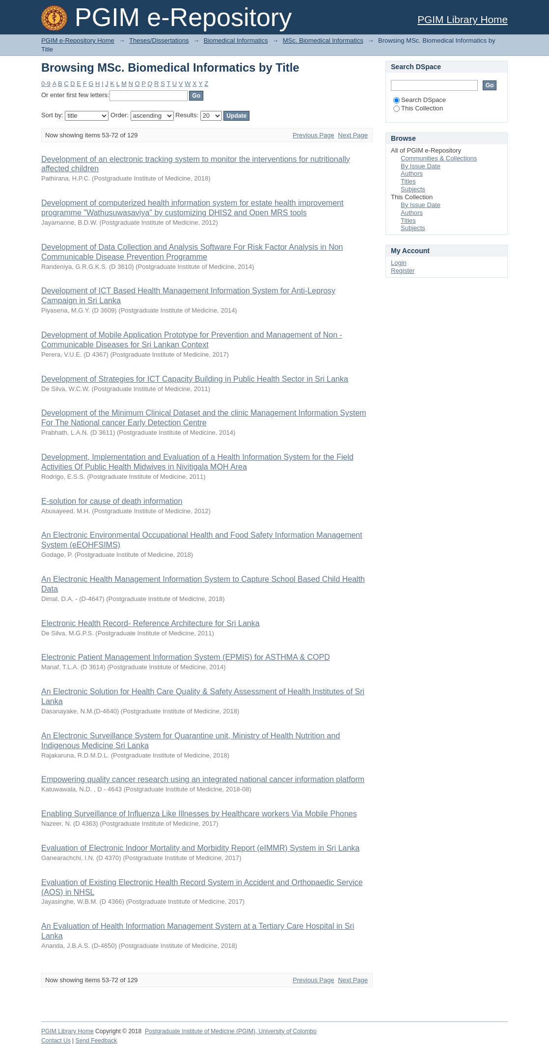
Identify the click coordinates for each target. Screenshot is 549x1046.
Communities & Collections (439, 158)
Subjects (413, 189)
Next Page (353, 135)
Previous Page (313, 135)
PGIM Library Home (462, 19)
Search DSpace (419, 100)
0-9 (46, 83)
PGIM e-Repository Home (77, 40)
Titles (408, 181)
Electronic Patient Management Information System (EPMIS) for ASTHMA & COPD (185, 657)
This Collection (418, 108)
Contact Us (56, 1040)
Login (399, 262)
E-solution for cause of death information (111, 501)
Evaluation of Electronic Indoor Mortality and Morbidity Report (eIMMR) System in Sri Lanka (200, 848)
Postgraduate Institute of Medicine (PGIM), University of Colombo (231, 1031)
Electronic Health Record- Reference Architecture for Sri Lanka (150, 623)
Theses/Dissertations (159, 40)
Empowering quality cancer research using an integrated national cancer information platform (202, 779)
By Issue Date (420, 166)
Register (402, 270)
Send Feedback (96, 1040)
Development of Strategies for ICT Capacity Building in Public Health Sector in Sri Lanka (194, 379)
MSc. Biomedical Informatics (323, 40)
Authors (412, 173)
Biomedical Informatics (236, 40)
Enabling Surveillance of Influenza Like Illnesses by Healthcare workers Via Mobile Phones (199, 814)
